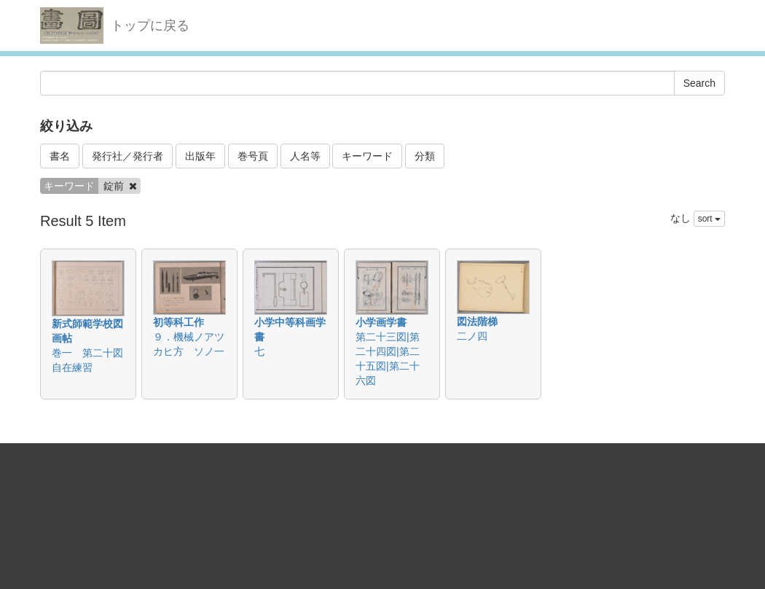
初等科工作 (178, 322)
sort (709, 219)
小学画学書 (381, 322)
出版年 (200, 156)
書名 (60, 156)
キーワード (367, 156)
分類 (425, 156)
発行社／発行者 (127, 156)
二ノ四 (472, 336)
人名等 (305, 156)
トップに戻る (150, 25)
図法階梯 (477, 321)
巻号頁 (253, 156)
